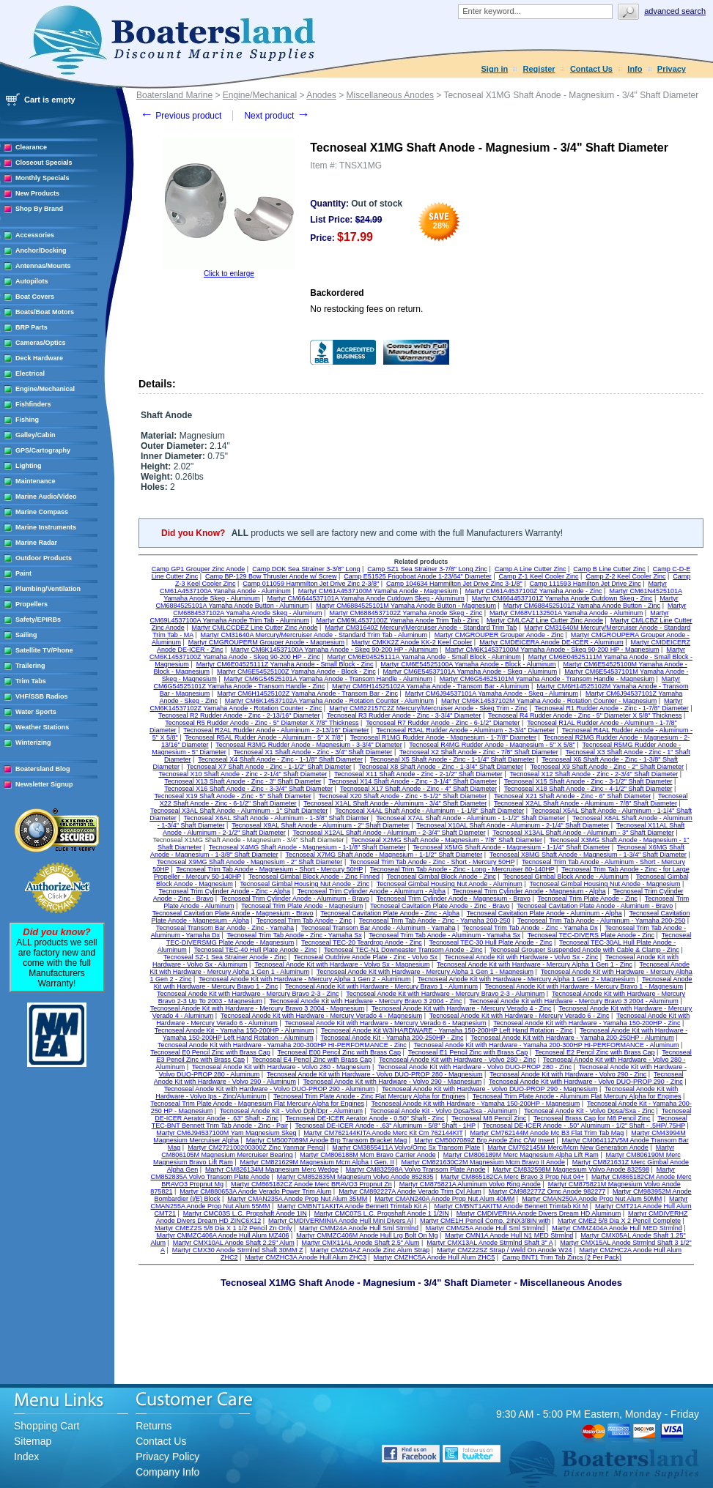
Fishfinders (33, 404)
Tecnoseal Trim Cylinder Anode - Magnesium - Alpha (529, 891)
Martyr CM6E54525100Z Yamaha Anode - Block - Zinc (296, 671)
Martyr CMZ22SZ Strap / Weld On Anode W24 (504, 1250)
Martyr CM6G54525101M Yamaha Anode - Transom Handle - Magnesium (547, 678)
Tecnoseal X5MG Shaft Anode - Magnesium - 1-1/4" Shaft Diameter (511, 847)
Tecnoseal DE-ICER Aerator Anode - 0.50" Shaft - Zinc (365, 1118)
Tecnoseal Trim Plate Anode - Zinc (588, 898)
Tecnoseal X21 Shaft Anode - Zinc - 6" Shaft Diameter (572, 796)
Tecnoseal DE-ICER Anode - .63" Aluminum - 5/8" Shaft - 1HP (385, 1125)
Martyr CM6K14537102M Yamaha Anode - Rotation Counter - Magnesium (549, 700)
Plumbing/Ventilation (48, 588)
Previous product (180, 116)
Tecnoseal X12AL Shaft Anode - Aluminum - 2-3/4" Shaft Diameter (388, 832)
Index (26, 1456)
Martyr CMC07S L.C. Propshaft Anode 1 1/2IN (381, 1213)
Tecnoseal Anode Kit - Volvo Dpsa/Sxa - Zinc (589, 1111)
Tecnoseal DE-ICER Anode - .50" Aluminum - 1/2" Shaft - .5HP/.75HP (584, 1125)
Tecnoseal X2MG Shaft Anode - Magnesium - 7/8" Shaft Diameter (446, 840)
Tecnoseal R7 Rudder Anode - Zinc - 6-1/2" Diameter (443, 722)
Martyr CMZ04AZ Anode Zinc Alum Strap (369, 1250)
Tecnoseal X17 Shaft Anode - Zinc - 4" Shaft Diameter (418, 788)
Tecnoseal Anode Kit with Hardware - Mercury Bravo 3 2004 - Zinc (365, 1001)
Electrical (30, 373)
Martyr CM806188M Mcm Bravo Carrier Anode (368, 1154)
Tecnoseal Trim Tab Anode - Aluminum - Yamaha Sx (444, 935)
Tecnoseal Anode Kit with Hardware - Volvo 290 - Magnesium (392, 1081)
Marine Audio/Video (46, 496)
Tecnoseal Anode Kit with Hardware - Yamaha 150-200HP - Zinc (586, 1023)
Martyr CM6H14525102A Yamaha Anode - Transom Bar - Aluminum (430, 686)
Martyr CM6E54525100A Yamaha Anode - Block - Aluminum (467, 664)
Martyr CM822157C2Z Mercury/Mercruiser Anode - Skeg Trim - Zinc (428, 708)
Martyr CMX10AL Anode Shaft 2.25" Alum (234, 1242)
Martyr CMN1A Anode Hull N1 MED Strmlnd (509, 1235)
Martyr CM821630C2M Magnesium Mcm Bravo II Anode (483, 1162)
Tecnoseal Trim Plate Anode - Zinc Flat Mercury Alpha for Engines (369, 1096)
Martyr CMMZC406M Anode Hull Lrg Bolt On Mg (366, 1235)
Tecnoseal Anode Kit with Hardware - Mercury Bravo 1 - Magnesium (584, 986)
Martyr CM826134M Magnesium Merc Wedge (272, 1169)
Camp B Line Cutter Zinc (609, 569)
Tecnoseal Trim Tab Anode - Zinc (304, 920)
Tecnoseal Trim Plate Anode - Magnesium (302, 905)
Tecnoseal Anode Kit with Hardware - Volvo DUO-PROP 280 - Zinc (474, 1067)
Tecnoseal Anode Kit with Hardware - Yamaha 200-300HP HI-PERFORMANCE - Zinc (282, 1045)
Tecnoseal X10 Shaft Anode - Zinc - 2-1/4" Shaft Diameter (242, 774)
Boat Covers (34, 296)
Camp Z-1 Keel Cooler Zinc (539, 576)
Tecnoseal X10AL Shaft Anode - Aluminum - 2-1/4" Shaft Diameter (512, 825)
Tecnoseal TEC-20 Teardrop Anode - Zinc (361, 942)
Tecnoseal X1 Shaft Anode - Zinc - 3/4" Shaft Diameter (313, 752)
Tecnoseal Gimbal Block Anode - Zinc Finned (314, 876)
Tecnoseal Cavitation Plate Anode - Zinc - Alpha (389, 913)
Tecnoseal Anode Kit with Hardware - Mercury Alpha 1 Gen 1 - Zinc (534, 964)
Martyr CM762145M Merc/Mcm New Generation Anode (568, 1147)
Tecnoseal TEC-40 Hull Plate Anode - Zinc (255, 949)
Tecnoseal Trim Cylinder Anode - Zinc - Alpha (225, 891)
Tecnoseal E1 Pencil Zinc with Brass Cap (468, 1052)
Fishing (27, 419)
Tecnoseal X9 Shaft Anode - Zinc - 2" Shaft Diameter (607, 766)
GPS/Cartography (42, 450)
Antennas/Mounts (43, 265)
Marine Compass (41, 512)
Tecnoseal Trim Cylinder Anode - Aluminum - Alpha (372, 891)
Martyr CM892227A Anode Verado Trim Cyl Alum (410, 1191)
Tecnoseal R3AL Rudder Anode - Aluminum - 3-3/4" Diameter (465, 730)
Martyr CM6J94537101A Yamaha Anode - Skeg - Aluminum (491, 693)
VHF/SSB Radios (41, 696)
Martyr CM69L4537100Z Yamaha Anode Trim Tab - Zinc (398, 620)
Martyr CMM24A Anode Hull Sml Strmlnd (358, 1228)
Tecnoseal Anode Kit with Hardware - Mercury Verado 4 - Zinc (462, 1008)
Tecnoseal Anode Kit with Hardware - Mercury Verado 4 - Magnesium (321, 1015)
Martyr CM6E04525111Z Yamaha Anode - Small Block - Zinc (285, 664)
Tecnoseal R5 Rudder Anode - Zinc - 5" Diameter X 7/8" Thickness (261, 722)
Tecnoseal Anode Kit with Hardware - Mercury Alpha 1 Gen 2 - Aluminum (304, 979)
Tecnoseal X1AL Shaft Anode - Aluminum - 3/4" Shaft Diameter (395, 803)
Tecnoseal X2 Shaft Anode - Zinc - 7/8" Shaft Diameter (478, 752)
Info (634, 68)
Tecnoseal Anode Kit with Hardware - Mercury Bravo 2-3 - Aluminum (445, 993)
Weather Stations (42, 727)
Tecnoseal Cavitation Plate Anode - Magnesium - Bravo (233, 913)
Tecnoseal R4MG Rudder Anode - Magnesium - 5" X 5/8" (492, 744)
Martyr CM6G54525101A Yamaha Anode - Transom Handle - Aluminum (328, 678)
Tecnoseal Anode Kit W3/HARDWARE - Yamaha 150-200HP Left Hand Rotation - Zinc (446, 1030)
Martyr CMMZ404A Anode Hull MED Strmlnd (617, 1228)
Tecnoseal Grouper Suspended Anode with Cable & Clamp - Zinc (584, 949)
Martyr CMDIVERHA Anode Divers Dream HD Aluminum (539, 1213)
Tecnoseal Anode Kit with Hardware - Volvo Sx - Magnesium (341, 964)
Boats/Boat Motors (44, 312)
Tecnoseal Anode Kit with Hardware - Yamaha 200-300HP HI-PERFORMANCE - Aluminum (546, 1045)
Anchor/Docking (41, 250)
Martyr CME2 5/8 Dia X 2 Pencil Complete (619, 1220)
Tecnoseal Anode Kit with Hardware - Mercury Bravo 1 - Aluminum (381, 986)
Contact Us (591, 68)
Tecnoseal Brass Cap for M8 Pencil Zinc (592, 1118)
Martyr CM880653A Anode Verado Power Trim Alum (255, 1191)
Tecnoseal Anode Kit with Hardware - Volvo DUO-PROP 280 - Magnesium (374, 1074)
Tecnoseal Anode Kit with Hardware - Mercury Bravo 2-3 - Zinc (248, 993)
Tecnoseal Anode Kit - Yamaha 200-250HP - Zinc (391, 1037)
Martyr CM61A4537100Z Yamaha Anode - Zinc (533, 591)
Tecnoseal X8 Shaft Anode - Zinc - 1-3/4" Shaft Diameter (440, 766)
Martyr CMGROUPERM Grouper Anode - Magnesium (266, 642)
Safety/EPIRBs (38, 619)
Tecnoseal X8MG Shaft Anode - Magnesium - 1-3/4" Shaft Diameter (588, 854)
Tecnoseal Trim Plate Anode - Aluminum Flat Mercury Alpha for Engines (577, 1096)
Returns (153, 1426)
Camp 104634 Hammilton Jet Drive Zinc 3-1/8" (454, 583)
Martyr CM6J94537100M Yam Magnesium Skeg (226, 1133)
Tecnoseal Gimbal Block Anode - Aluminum (566, 876)
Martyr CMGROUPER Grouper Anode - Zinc (499, 635)
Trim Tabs (30, 681)
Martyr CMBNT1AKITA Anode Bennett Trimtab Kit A (351, 1206)
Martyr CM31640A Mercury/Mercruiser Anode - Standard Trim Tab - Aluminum (314, 635)
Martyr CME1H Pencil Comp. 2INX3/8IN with (485, 1220)
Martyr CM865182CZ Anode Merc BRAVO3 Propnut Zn (311, 1184)
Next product (276, 116)
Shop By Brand (39, 208)
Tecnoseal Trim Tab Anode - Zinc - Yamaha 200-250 (435, 920)
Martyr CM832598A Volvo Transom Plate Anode (416, 1169)
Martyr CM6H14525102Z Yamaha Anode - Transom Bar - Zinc (307, 693)
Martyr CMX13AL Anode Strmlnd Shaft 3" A (489, 1242)
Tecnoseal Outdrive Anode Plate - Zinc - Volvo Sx (365, 957)
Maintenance (35, 481)
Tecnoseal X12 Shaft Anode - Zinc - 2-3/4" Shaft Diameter (593, 774)
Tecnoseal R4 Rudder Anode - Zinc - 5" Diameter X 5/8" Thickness (584, 715)
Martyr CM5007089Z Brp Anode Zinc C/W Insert (484, 1140)
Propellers (31, 604)
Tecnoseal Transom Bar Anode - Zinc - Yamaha (225, 927)
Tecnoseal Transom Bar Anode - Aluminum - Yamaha (378, 927)
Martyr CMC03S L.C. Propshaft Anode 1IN (245, 1213)
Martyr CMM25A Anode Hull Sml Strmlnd (485, 1228)
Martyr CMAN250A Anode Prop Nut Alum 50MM (592, 1198)
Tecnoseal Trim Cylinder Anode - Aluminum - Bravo (295, 898)
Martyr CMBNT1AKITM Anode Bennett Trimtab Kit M (511, 1206)
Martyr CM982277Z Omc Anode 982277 (547, 1191)
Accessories (34, 235)
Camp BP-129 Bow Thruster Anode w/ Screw (270, 576)
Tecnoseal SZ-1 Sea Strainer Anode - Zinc (225, 957)
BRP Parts (31, 327)
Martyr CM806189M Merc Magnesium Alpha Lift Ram (521, 1154)
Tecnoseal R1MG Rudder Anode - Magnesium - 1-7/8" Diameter (443, 737)
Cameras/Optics (40, 342)
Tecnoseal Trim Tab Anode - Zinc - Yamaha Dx (530, 927)
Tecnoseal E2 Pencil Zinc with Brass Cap (595, 1052)
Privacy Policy (167, 1456)
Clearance (31, 147)
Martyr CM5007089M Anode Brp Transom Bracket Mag (326, 1140)
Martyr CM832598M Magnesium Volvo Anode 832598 (570, 1169)
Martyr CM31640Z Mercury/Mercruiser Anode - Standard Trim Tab (421, 627)
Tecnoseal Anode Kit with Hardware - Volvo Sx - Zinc (522, 957)
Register (539, 68)
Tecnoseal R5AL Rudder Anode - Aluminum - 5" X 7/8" (264, 737)
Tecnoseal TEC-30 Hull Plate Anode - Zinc (491, 942)
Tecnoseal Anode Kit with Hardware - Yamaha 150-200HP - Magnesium (476, 1103)
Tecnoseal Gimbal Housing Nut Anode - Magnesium (604, 884)
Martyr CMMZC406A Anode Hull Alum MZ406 (222, 1235)
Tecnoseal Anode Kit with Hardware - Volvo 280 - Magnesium (281, 1067)
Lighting (28, 465)
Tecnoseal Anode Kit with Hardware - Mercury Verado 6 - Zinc (519, 1015)
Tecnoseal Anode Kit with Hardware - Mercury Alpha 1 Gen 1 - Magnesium (425, 971)
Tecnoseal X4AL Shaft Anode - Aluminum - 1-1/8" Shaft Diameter (429, 810)
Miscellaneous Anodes (390, 95)
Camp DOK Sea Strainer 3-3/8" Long (306, 569)
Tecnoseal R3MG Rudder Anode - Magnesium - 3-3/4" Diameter (308, 744)
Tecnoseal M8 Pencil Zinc (488, 1118)
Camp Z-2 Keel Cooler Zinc (625, 576)
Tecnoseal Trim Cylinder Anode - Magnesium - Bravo (454, 898)
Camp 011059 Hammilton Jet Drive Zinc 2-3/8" (311, 583)
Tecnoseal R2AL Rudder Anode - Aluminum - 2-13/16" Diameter (276, 730)
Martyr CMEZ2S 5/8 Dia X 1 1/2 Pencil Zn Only (223, 1228)
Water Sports (35, 711)
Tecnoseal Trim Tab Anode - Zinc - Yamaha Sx (294, 935)
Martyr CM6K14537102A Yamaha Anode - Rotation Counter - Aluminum (329, 700)
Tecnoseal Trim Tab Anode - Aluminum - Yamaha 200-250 (601, 920)
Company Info (167, 1472)
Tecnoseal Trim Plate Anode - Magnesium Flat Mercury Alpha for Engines (257, 1103)
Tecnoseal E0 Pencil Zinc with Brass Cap (210, 1052)
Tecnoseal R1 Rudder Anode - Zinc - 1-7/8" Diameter (611, 708)
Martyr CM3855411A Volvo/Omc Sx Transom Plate (406, 1147)
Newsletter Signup (44, 784)
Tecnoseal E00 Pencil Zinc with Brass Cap (339, 1052)
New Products (37, 193)
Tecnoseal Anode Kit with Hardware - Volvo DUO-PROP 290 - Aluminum (269, 1089)
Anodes (321, 95)
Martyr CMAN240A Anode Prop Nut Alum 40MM (444, 1198)
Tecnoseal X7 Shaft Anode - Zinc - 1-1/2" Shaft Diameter (269, 766)
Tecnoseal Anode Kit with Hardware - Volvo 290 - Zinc (568, 1074)
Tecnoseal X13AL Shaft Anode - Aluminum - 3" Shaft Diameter (583, 832)
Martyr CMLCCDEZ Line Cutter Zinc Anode (255, 627)
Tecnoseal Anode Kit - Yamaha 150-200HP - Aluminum (234, 1030)
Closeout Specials (44, 162)
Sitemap (32, 1441)
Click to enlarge (229, 273)
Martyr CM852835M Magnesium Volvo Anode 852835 (355, 1176)
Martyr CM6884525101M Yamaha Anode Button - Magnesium (406, 605)
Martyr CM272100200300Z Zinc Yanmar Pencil (256, 1147)
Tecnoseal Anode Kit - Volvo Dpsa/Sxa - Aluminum (443, 1111)
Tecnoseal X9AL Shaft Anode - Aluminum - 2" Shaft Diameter (321, 825)
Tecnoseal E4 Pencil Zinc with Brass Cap (312, 1059)
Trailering (30, 665)
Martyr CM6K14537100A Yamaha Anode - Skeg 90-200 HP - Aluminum (333, 649)
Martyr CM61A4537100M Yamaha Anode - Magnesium (378, 591)
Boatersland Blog (42, 769)
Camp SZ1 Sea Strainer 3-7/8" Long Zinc (427, 569)
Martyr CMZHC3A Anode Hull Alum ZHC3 (305, 1257)
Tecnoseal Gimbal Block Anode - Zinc (441, 876)
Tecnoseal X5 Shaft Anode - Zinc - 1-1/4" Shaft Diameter (452, 759)
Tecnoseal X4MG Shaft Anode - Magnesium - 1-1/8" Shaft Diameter (307, 847)
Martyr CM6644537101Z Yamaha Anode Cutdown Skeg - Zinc (562, 598)
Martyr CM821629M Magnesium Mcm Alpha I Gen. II (317, 1162)
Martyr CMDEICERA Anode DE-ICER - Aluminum (551, 642)
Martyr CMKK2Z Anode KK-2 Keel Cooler (412, 642)
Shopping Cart (47, 1426)
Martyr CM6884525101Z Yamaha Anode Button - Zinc (581, 605)
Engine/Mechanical (45, 389)
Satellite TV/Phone (44, 650)
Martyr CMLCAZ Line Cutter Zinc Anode (545, 620)
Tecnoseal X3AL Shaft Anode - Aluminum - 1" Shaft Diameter (239, 810)
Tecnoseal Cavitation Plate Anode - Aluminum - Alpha (544, 913)
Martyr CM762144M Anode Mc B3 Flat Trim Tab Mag (547, 1133)
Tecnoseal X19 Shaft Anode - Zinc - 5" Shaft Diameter (232, 796)
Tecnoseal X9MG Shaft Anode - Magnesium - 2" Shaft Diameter (249, 862)
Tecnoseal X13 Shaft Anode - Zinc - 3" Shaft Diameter (242, 781)
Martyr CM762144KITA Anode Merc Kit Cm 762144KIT (382, 1133)
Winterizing (33, 742)
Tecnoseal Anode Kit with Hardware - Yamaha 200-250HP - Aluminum (572, 1037)
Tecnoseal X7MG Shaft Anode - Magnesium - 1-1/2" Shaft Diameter (383, 854)
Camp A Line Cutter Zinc (530, 569)
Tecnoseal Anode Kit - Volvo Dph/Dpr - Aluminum (291, 1111)
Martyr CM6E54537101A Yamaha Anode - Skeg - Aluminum (470, 671)
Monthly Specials (42, 178)
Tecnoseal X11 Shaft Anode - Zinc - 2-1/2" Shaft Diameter (418, 774)
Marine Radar (36, 542)
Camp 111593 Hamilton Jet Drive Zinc (585, 583)
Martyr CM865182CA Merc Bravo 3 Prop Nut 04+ (512, 1176)
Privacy (671, 68)
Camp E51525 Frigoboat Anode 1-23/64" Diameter (417, 576)
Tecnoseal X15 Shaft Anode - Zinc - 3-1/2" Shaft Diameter (588, 781)
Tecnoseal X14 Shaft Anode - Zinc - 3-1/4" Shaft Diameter (412, 781)
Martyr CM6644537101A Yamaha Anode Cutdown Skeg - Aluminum (365, 598)
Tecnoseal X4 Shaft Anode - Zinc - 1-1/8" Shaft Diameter (280, 759)
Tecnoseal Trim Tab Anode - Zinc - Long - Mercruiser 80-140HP (462, 869)
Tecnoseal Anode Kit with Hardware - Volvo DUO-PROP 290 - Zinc (586, 1081)
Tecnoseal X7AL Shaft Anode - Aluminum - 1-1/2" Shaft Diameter (470, 818)
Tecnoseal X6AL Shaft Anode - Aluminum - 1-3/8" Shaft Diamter (276, 818)
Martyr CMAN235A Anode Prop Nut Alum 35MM (297, 1198)
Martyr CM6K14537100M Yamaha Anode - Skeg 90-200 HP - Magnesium (552, 649)
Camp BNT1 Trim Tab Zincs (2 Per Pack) (561, 1257)
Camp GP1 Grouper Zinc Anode (198, 569)
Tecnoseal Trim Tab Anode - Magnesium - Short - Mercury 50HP (269, 869)
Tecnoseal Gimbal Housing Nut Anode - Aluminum (449, 884)
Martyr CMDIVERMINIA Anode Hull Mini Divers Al (340, 1220)
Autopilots (31, 281)
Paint (23, 573)
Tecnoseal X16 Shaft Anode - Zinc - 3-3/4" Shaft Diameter (248, 788)
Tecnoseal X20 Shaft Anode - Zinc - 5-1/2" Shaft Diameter (402, 796)
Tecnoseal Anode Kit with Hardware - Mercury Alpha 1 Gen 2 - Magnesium (526, 979)
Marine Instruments (45, 527)
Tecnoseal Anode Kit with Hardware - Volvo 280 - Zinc (457, 1059)
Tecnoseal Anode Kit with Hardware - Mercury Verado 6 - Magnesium (385, 1023)
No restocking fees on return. (366, 309)
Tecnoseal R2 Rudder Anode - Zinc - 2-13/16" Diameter (238, 715)
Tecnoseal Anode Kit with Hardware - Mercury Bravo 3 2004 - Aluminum (574, 1001)
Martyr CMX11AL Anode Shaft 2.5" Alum (361, 1242)
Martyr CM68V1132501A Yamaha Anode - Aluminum (566, 613)
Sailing (26, 635)
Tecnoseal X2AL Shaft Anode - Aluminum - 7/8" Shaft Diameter (585, 803)
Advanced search (675, 11)
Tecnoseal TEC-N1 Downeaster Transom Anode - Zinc (403, 949)
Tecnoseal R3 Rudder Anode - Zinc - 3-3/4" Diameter (404, 715)
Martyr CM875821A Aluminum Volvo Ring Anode (470, 1184)
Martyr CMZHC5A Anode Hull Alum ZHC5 (434, 1257)
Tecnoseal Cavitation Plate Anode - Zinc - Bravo (440, 905)
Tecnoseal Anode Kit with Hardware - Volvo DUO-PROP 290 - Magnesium (489, 1089)
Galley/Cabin (35, 435)
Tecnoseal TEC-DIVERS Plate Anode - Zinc (591, 935)
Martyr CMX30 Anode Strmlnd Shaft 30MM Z (237, 1250)
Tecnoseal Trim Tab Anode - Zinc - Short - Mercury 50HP (432, 862)
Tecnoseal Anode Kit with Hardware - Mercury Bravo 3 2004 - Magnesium (257, 1008)
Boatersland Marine (174, 95)
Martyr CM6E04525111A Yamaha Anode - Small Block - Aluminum (424, 657)
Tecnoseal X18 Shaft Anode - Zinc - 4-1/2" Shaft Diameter (588, 788)
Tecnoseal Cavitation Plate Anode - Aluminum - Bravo (595, 905)
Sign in (495, 68)
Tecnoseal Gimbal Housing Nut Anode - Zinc (304, 884)
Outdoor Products (43, 558)
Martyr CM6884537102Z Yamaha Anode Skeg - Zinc (405, 613)
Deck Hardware (39, 358)
